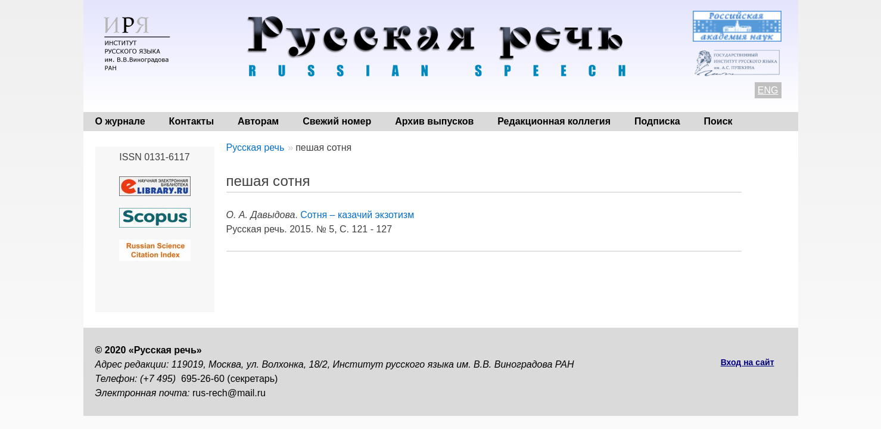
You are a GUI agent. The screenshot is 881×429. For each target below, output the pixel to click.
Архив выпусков (434, 121)
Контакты (191, 121)
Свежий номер (337, 121)
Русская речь (255, 147)
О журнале (120, 121)
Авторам (258, 121)
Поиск (718, 121)
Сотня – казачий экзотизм (357, 215)
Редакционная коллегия (554, 121)
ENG (768, 90)
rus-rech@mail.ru (229, 393)
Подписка (657, 121)
